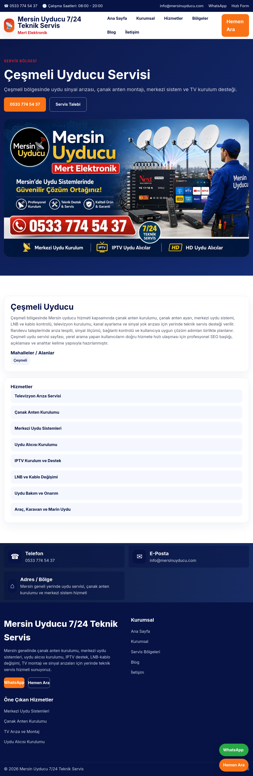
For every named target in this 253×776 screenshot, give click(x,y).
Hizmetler (173, 18)
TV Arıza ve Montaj (21, 731)
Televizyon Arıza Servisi (38, 395)
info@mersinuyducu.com (182, 5)
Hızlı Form (240, 5)
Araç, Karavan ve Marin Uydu (43, 509)
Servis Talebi (68, 104)
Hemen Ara (235, 25)
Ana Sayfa (117, 18)
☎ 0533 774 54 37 (20, 5)
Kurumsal (145, 18)
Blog (111, 32)
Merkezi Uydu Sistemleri (38, 428)
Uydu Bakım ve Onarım (36, 493)
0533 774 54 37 (25, 104)
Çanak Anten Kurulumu (37, 412)
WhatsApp (218, 5)
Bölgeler (200, 18)
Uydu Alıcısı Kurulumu (36, 444)
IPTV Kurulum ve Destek (38, 460)
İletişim (132, 32)
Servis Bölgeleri (145, 651)
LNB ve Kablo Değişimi (36, 476)
